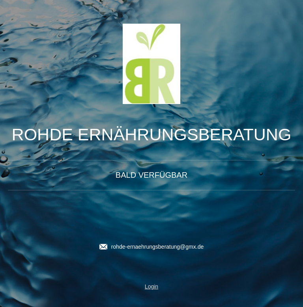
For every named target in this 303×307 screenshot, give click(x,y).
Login (151, 286)
